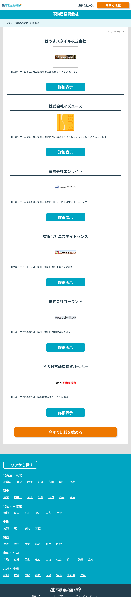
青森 (19, 481)
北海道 (7, 481)
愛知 (6, 528)
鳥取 (6, 559)
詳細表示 (65, 87)
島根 (16, 559)
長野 (59, 513)
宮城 (40, 481)
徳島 (59, 559)
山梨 (48, 513)
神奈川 (18, 497)
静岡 (27, 528)
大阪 (6, 544)
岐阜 (16, 528)
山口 (48, 559)
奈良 (48, 544)
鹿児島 (71, 575)
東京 (6, 497)
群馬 (72, 497)
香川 (69, 559)
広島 (38, 559)
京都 (27, 544)
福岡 (6, 575)
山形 (61, 481)
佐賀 (16, 575)
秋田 (51, 481)
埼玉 (30, 497)
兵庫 (16, 544)
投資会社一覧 (86, 5)
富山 (16, 513)
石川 (27, 513)
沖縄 (83, 575)
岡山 (27, 559)
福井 (38, 513)
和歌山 (60, 544)
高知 (90, 559)
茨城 (51, 497)
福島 (72, 481)
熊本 (38, 575)
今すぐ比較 (113, 5)
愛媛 (80, 559)
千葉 (40, 497)
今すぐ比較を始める (65, 432)
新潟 (6, 513)
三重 (38, 528)
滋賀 (38, 544)
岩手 (30, 481)
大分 (48, 575)
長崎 (27, 575)
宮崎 (59, 575)
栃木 (61, 497)
